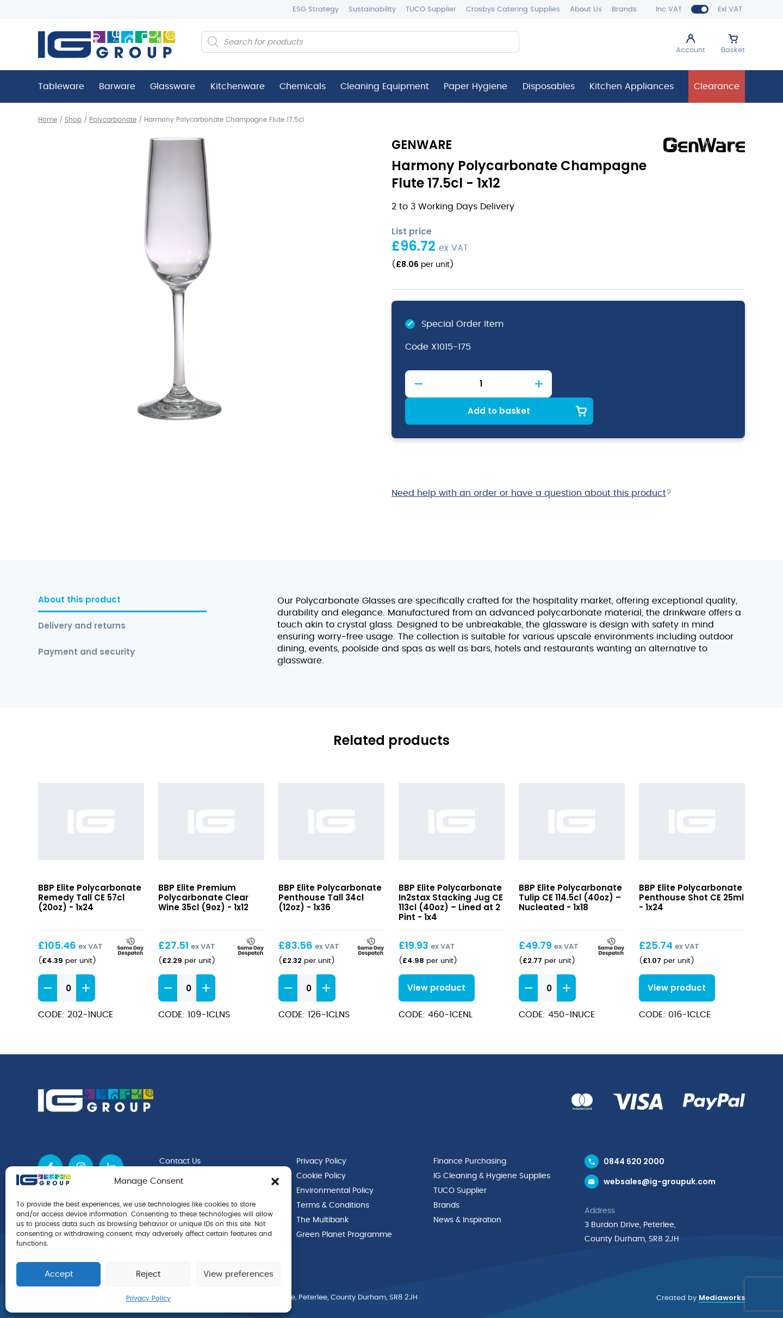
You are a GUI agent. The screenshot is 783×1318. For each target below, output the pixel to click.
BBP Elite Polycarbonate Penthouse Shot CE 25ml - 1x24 (691, 869)
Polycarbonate (112, 119)
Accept (59, 1274)
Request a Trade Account (207, 1148)
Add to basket (650, 383)
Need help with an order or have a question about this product (528, 465)
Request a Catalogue (199, 1162)
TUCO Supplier (431, 9)
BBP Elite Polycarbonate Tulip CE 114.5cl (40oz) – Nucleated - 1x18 (570, 869)
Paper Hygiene (475, 86)
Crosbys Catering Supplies (513, 9)
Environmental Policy (335, 1162)
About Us (586, 9)
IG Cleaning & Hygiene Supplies (491, 1148)
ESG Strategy (316, 9)
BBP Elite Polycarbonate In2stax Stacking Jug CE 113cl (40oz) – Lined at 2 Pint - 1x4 (451, 874)
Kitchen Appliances (631, 86)
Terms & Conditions (332, 1176)
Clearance (716, 86)
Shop (73, 119)
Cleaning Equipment (384, 86)
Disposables (549, 86)
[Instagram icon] (81, 1139)
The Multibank (322, 1191)
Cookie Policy (321, 1148)
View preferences (238, 1274)
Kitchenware (237, 86)
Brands (624, 9)
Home (47, 119)
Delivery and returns (82, 598)
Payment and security (86, 624)
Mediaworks (722, 1271)
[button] (275, 1181)
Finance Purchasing (469, 1134)
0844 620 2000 (634, 1134)
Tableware (61, 86)
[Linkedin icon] (111, 1139)
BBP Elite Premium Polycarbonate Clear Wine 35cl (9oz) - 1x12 (203, 869)
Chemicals (302, 86)
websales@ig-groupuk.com (660, 1156)
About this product (79, 572)
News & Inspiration (467, 1191)
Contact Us (180, 1134)
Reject (148, 1274)
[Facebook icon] (50, 1139)
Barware (117, 86)
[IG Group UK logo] (106, 44)
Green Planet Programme (344, 1205)
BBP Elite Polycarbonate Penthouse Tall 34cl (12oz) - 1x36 (330, 869)
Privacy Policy (148, 1298)
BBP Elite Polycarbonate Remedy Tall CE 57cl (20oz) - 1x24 (89, 869)
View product (434, 960)
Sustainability (372, 9)
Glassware (172, 86)
